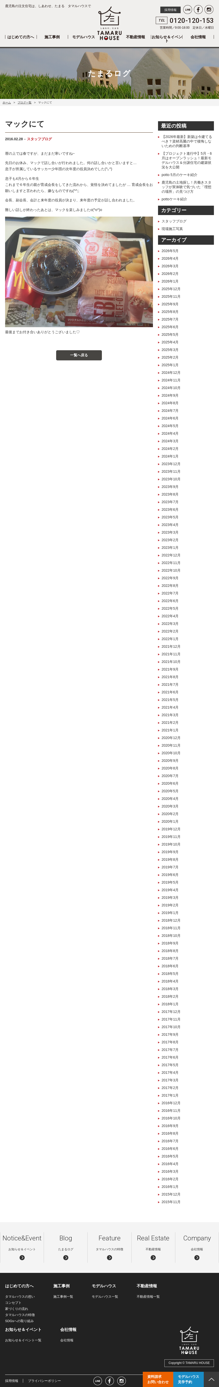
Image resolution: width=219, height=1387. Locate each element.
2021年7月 (170, 684)
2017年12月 (171, 1012)
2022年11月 (171, 563)
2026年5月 (170, 251)
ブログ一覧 (25, 102)
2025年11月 (171, 296)
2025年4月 (170, 342)
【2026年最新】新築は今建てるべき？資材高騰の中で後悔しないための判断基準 (187, 141)
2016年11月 (171, 1111)
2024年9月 (170, 395)
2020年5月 (170, 791)
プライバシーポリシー (44, 1381)
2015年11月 (171, 1202)
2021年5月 (170, 700)
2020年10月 (171, 753)
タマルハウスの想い (20, 1296)
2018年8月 (170, 951)
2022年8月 (170, 586)
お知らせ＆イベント (167, 39)
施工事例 (52, 37)
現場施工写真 (172, 229)
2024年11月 (171, 380)
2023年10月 (171, 479)
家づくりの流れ (16, 1309)
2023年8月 (170, 494)
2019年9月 (170, 852)
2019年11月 (171, 837)
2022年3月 (170, 624)
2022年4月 (170, 616)
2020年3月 (170, 806)
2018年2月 (170, 996)
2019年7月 (170, 867)
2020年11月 (171, 745)
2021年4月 (170, 707)
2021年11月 (171, 654)
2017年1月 (170, 1095)
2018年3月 (170, 989)
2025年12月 (171, 289)
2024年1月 (170, 456)
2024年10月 (171, 388)
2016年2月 (170, 1179)
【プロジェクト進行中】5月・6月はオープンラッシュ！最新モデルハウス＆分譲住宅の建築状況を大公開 (187, 160)
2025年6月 (170, 327)
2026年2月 (170, 274)
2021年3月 (170, 715)
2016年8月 (170, 1133)
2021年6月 (170, 692)
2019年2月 (170, 905)
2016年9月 (170, 1126)
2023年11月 (171, 471)
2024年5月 (170, 426)
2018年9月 (170, 943)
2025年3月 (170, 350)
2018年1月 (170, 1004)
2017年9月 (170, 1034)
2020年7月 (170, 776)
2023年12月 (171, 464)
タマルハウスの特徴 (20, 1315)
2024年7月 (170, 411)
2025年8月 (170, 312)
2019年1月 (170, 913)
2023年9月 (170, 487)
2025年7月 (170, 319)
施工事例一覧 (63, 1296)
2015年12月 (171, 1194)
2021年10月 (171, 662)
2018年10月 (171, 936)
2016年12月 (171, 1103)
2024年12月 (171, 373)
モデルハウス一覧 (105, 1296)
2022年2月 (170, 631)
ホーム (7, 102)
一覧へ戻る (79, 355)
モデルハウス (83, 37)
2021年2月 (170, 723)
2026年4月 (170, 258)
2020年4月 (170, 799)
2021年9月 (170, 669)
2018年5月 (170, 974)
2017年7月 (170, 1050)
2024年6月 (170, 418)
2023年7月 (170, 502)
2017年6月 (170, 1057)
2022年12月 (171, 555)
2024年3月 (170, 441)
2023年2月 (170, 540)
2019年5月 (170, 882)
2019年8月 (170, 859)
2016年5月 (170, 1156)
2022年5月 (170, 608)
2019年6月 (170, 875)
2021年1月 (170, 730)
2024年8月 (170, 403)
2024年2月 (170, 449)
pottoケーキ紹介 (174, 199)
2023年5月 (170, 517)
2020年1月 (170, 821)
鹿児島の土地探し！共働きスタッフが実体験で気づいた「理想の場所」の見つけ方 (186, 187)
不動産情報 (135, 37)
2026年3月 (170, 266)
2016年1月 (170, 1187)
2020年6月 (170, 783)
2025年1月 (170, 365)
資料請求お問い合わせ (158, 1379)
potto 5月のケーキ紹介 (179, 175)
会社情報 (198, 37)
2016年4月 (170, 1164)
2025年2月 (170, 357)
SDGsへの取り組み (19, 1321)
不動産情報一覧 (148, 1296)
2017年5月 (170, 1065)
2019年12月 (171, 829)
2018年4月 (170, 981)
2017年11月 (171, 1019)
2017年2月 (170, 1088)
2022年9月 (170, 578)
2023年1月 (170, 548)
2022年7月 (170, 593)
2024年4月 (170, 433)
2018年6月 (170, 966)
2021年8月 (170, 677)
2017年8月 (170, 1042)
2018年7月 (170, 958)
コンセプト (13, 1303)
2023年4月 (170, 525)
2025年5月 (170, 334)
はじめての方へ (20, 37)
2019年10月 (171, 844)
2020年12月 (171, 738)
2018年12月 (171, 920)
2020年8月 (170, 768)
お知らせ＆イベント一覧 (23, 1340)
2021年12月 (171, 646)
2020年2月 (170, 814)
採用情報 (170, 10)
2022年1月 (170, 639)
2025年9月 (170, 304)
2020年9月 (170, 761)
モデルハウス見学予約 (188, 1379)
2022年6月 (170, 601)
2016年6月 (170, 1149)
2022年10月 (171, 570)
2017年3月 (170, 1080)
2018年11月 (171, 928)
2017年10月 (171, 1027)
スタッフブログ (39, 139)
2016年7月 (170, 1141)
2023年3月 (170, 532)
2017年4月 (170, 1072)
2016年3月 (170, 1171)
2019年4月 (170, 890)
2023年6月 (170, 509)
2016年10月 (171, 1118)
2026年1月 (170, 281)
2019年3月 (170, 898)
